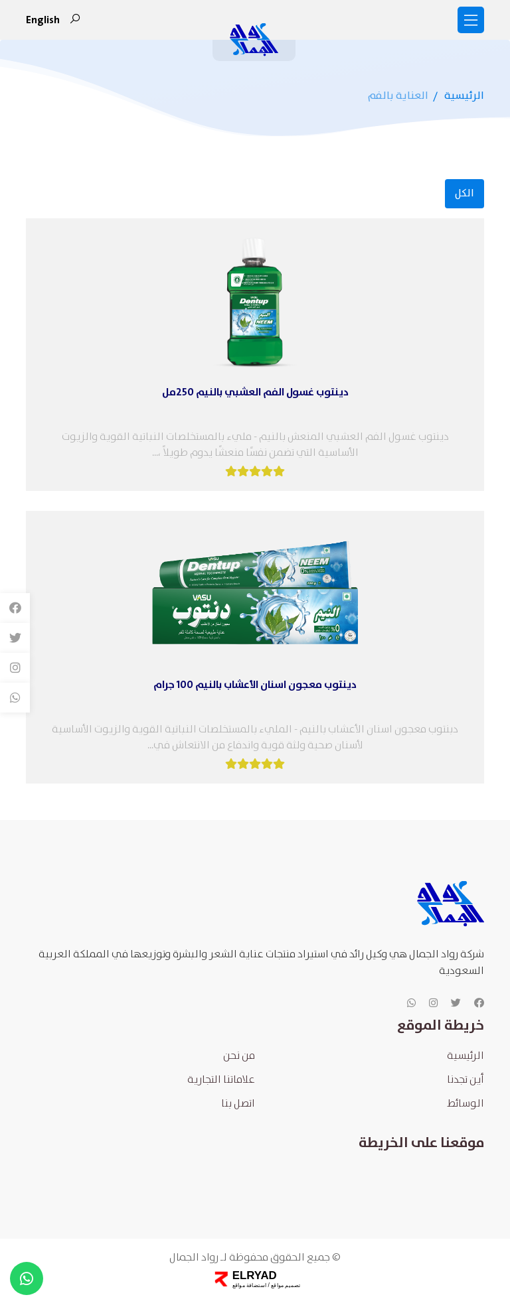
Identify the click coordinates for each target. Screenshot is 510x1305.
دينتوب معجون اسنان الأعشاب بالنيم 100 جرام (255, 685)
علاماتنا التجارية (221, 1104)
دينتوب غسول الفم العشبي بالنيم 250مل (255, 392)
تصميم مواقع (284, 1285)
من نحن (239, 1080)
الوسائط (466, 1128)
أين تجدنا (465, 1104)
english (43, 20)
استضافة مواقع (249, 1285)
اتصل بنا (238, 1128)
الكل (464, 193)
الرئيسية (464, 96)
